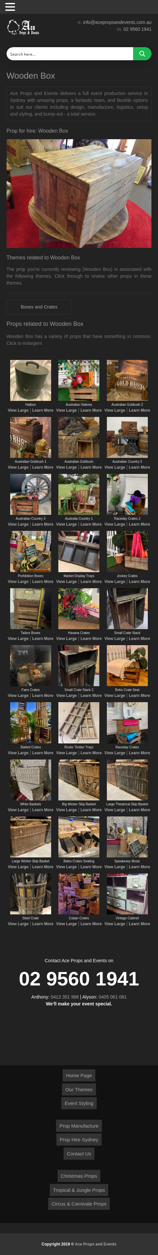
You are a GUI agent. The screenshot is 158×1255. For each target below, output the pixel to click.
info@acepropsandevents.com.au (117, 22)
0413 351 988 (65, 997)
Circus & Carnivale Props (79, 1204)
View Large (18, 410)
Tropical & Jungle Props (79, 1190)
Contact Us (79, 1153)
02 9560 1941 (138, 29)
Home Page (79, 1075)
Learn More (42, 410)
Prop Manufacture (78, 1126)
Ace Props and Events (96, 1244)
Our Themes (78, 1089)
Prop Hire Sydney (79, 1139)
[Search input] (70, 54)
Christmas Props (79, 1176)
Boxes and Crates (39, 306)
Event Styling (79, 1103)
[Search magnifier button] (142, 53)
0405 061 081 (113, 997)
